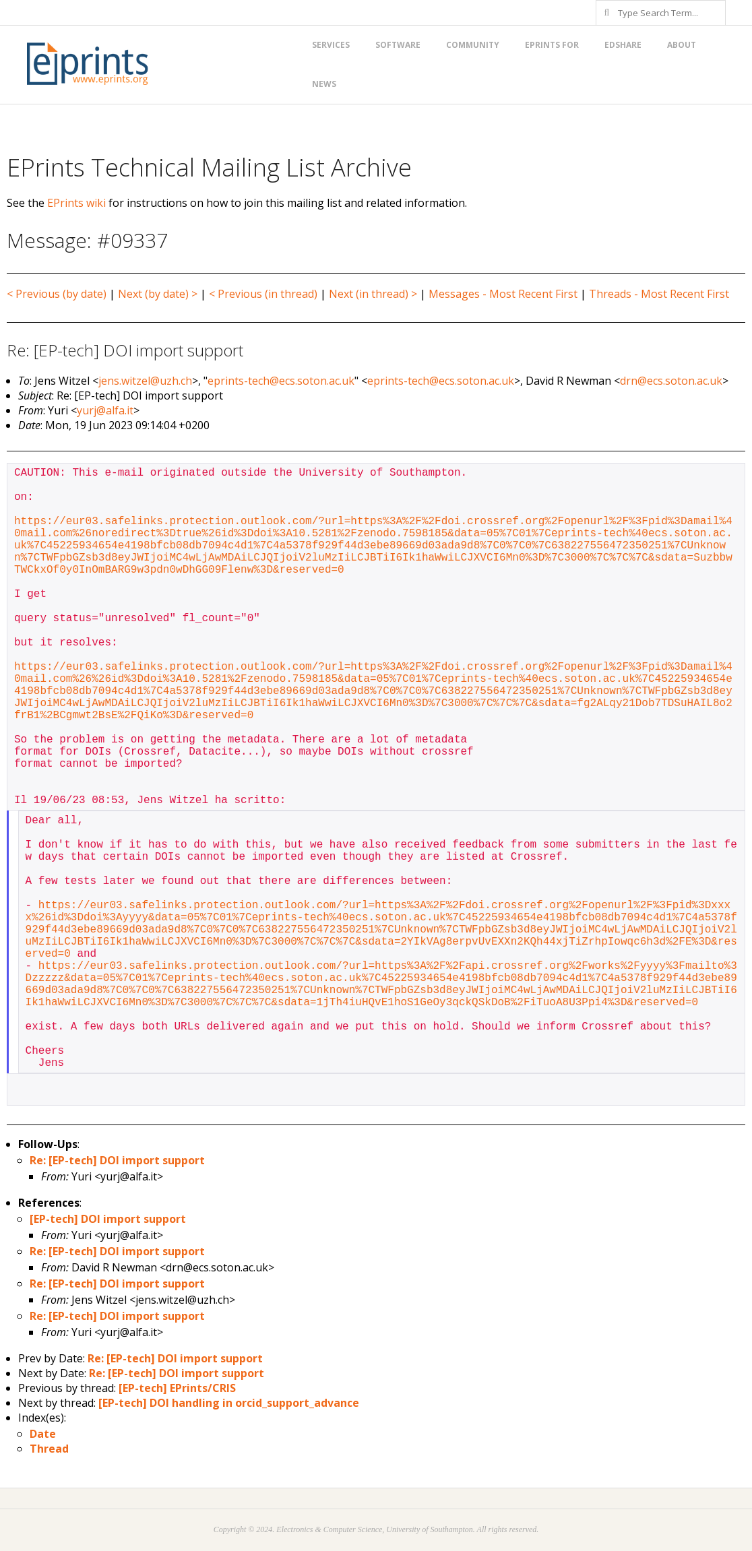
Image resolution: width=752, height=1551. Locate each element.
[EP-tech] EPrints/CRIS (177, 1388)
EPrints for (552, 45)
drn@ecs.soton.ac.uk (671, 380)
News (324, 84)
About (681, 45)
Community (472, 45)
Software (397, 45)
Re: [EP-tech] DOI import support (117, 1160)
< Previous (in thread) (263, 293)
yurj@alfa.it (105, 410)
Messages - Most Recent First (503, 293)
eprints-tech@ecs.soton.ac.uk (281, 380)
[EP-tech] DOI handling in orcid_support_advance (228, 1402)
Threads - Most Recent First (659, 293)
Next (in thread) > (373, 293)
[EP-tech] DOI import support (108, 1218)
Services (331, 45)
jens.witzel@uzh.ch (145, 380)
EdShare (622, 45)
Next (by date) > (157, 293)
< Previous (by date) (56, 293)
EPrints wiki (76, 202)
